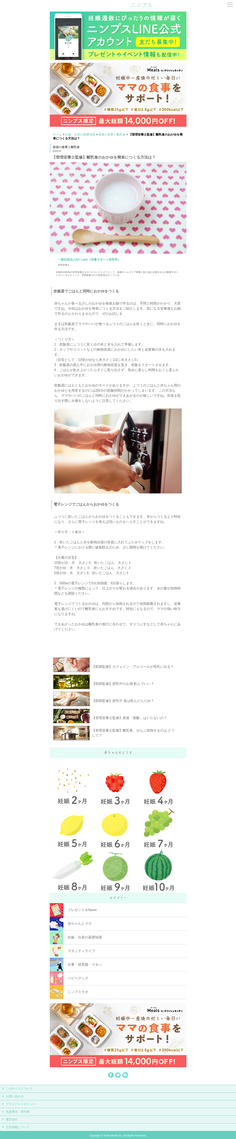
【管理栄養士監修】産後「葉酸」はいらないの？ (129, 718)
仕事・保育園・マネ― (85, 964)
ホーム (57, 134)
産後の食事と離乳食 (111, 134)
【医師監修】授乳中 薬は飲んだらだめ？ (123, 701)
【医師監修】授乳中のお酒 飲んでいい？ (123, 683)
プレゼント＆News (82, 910)
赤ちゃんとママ (80, 923)
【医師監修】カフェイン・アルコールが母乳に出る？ (133, 666)
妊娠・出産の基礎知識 (80, 134)
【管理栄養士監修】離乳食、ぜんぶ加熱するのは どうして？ (133, 733)
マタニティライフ (81, 951)
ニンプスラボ (78, 992)
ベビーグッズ (78, 978)
